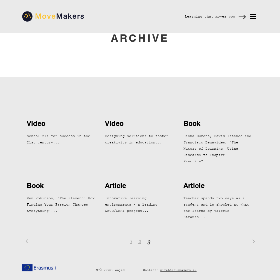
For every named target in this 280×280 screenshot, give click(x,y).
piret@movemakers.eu (178, 270)
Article (115, 185)
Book (191, 123)
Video (36, 123)
